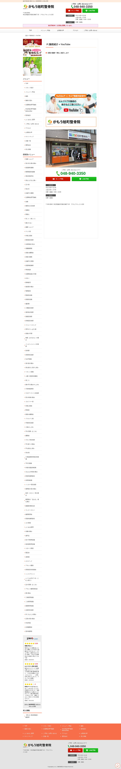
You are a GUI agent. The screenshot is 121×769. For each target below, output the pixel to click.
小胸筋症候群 (29, 308)
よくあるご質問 (30, 119)
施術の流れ (28, 100)
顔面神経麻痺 (29, 265)
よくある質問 (29, 527)
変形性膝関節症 (30, 518)
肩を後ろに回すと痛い (32, 367)
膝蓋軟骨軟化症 (30, 506)
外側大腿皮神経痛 (30, 467)
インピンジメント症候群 (32, 345)
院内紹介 (28, 115)
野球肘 (27, 410)
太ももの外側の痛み (31, 471)
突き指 (27, 452)
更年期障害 (28, 631)
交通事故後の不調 (30, 274)
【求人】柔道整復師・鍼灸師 (32, 716)
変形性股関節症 (30, 476)
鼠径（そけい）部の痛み (32, 494)
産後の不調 (28, 333)
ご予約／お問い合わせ (90, 30)
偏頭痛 (27, 303)
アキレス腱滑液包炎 (31, 589)
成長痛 (27, 557)
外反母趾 (28, 623)
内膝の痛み (28, 531)
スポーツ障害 (29, 548)
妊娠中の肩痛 (29, 261)
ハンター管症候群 (30, 484)
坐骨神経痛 (28, 480)
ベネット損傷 (29, 372)
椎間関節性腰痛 (30, 172)
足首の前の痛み (30, 618)
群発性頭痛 (28, 299)
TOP (30, 30)
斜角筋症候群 (29, 320)
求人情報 (28, 149)
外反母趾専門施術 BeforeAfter (30, 110)
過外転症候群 (29, 312)
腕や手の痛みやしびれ (32, 384)
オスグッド (28, 561)
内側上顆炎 (28, 406)
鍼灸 (26, 96)
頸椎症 (27, 210)
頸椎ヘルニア (29, 159)
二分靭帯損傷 (29, 601)
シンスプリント (30, 574)
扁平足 (27, 535)
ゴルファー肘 (29, 401)
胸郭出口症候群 (30, 206)
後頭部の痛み (29, 286)
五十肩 (27, 184)
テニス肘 (28, 231)
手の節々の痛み (30, 444)
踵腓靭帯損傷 (29, 606)
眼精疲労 (28, 282)
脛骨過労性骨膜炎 (30, 569)
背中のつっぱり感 (30, 329)
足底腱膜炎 (28, 627)
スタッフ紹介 (29, 87)
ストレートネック (30, 325)
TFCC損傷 (28, 463)
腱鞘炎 (27, 435)
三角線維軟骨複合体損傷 (32, 458)
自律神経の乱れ (30, 244)
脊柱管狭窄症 (29, 176)
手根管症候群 (29, 423)
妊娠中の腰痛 (29, 193)
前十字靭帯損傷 (30, 540)
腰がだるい (28, 223)
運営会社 (28, 145)
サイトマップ (29, 136)
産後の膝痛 (28, 257)
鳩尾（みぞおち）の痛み (32, 339)
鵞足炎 (27, 552)
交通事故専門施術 (30, 104)
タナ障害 (28, 523)
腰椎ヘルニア (29, 227)
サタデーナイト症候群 (32, 393)
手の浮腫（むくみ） (31, 431)
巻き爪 (27, 189)
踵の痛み (28, 593)
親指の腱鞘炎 (29, 414)
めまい (27, 278)
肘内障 (27, 350)
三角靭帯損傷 (29, 597)
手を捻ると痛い (30, 448)
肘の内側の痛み (30, 397)
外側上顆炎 (28, 235)
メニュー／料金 (45, 30)
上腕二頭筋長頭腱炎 (31, 376)
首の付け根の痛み (30, 163)
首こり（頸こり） (30, 218)
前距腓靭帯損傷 (30, 544)
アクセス (75, 30)
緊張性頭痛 (28, 295)
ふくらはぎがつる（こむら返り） (32, 579)
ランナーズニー (30, 510)
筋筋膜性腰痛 (29, 167)
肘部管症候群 (29, 355)
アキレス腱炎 (29, 565)
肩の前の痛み (29, 363)
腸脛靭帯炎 (28, 514)
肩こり (27, 380)
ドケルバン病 (29, 418)
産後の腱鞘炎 (29, 252)
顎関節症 (28, 291)
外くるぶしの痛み (30, 614)
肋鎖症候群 (28, 316)
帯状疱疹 (28, 269)
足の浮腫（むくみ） (31, 584)
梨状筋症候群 (29, 240)
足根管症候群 (29, 610)
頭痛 (26, 201)
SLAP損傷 (28, 359)
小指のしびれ (29, 427)
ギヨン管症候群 (30, 440)
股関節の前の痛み (30, 489)
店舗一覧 (28, 141)
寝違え (27, 214)
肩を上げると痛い (30, 180)
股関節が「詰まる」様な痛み (32, 500)
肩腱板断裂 (28, 248)
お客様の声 (60, 30)
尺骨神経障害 (29, 389)
